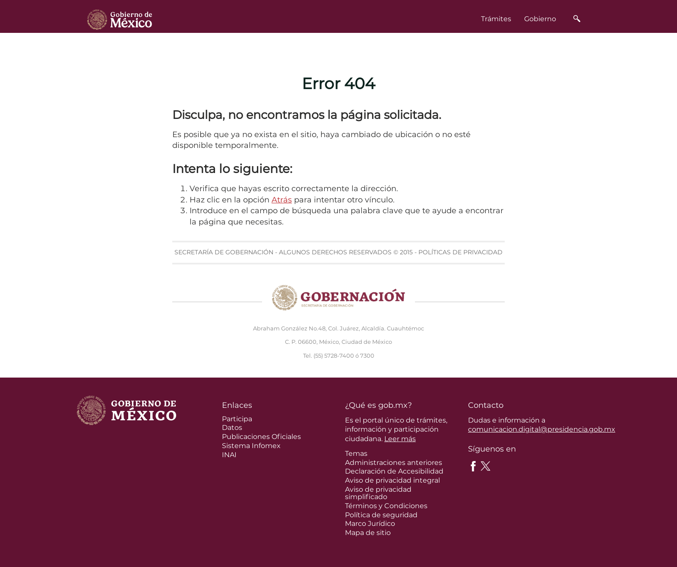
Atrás (282, 200)
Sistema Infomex (251, 446)
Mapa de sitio (368, 533)
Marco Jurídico (370, 523)
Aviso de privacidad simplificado (378, 493)
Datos (232, 427)
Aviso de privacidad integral (392, 480)
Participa (237, 419)
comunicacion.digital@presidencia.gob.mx (541, 429)
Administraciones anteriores (393, 462)
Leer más (400, 439)
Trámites (496, 19)
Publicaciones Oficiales (261, 436)
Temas (356, 453)
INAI (229, 455)
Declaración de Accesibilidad (394, 471)
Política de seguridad (381, 515)
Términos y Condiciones (386, 506)
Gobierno (540, 19)
